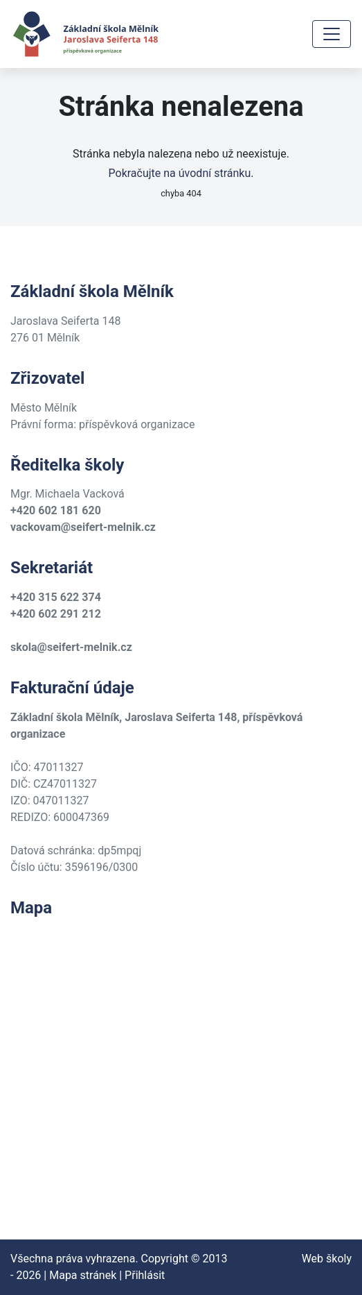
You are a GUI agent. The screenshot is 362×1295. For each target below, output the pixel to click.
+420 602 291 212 (55, 613)
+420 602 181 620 (55, 510)
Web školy (327, 1258)
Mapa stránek (82, 1275)
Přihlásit (145, 1275)
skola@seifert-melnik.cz (71, 647)
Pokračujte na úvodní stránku (180, 173)
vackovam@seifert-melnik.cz (83, 527)
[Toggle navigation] (331, 34)
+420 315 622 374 (55, 597)
